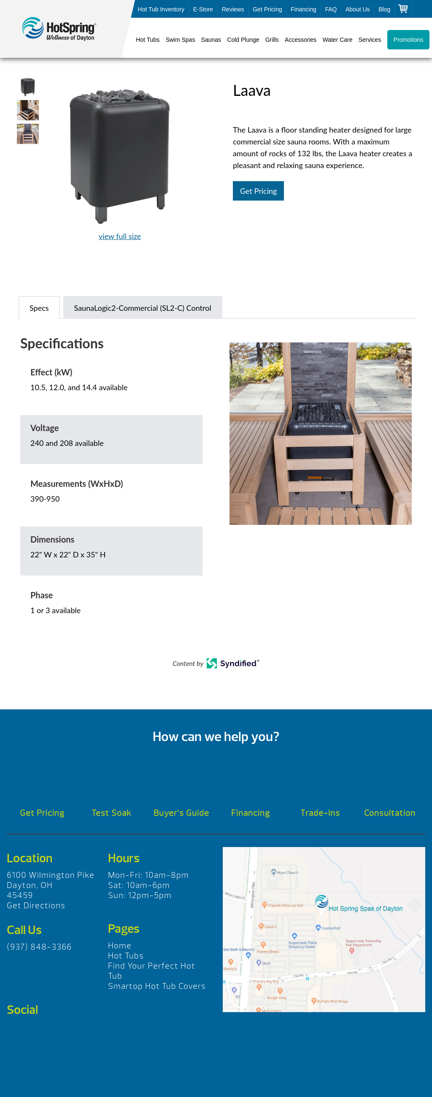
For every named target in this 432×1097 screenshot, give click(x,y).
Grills (272, 39)
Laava (67, 29)
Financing (303, 9)
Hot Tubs (147, 39)
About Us (358, 9)
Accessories (300, 39)
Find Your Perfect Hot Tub (151, 971)
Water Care (337, 39)
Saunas (211, 39)
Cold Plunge (243, 39)
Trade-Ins (320, 813)
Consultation (390, 813)
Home (120, 945)
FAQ (331, 9)
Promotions (409, 39)
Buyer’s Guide (181, 813)
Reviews (233, 9)
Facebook (16, 1031)
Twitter (40, 1031)
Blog (384, 9)
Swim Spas (180, 39)
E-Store (203, 9)
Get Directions (36, 905)
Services (370, 39)
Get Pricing (267, 9)
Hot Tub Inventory (161, 9)
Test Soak (112, 813)
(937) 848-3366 (39, 947)
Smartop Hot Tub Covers (157, 986)
